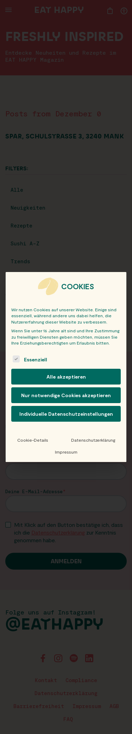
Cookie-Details (32, 439)
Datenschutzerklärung (93, 439)
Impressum (66, 451)
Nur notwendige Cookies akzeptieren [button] (66, 395)
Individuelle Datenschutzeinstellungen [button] (66, 414)
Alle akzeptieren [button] (66, 377)
